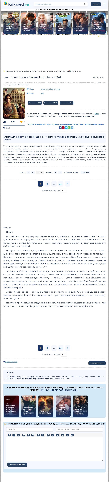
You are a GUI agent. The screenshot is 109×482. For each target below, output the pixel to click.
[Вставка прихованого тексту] (72, 435)
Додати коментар (17, 465)
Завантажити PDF (35, 103)
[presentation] (99, 36)
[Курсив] (13, 435)
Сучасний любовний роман (18, 85)
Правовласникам (11, 362)
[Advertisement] (54, 51)
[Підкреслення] (18, 435)
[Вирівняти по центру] (28, 435)
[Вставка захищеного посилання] (57, 435)
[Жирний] (9, 435)
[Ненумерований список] (38, 435)
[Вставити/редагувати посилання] (52, 435)
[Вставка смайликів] (48, 435)
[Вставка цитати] (62, 435)
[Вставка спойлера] (67, 435)
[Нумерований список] (42, 435)
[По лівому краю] (23, 435)
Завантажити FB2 (66, 103)
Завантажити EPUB (50, 103)
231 (60, 184)
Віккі (6, 77)
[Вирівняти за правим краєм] (32, 435)
